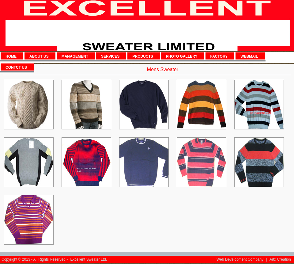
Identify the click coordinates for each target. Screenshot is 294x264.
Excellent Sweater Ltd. (88, 259)
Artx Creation (280, 259)
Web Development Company (240, 259)
